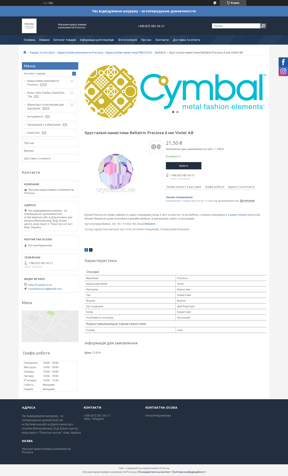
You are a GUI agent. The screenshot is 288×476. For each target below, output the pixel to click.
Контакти (162, 40)
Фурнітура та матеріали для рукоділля (45, 106)
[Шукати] (263, 25)
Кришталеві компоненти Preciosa (80, 52)
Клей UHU (33, 132)
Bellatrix (160, 52)
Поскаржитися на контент (154, 472)
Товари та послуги (41, 52)
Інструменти (35, 116)
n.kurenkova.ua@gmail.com (45, 288)
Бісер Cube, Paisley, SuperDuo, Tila (46, 94)
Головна (29, 40)
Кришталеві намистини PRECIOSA (129, 52)
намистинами (238, 214)
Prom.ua (164, 468)
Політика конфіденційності (189, 472)
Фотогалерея (127, 40)
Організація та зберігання (44, 124)
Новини (44, 40)
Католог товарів (65, 40)
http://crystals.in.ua (40, 284)
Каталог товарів (34, 73)
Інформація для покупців (97, 40)
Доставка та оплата (186, 40)
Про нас (146, 40)
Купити (183, 165)
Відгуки (29, 150)
